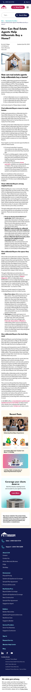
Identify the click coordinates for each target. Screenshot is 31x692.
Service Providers (8, 625)
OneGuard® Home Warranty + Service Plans (15, 669)
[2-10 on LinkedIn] (2, 653)
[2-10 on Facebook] (7, 653)
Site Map (5, 567)
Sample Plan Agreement (10, 581)
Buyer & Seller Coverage (10, 591)
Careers (5, 555)
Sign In (28, 2)
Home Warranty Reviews (10, 561)
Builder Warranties (8, 612)
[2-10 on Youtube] (12, 653)
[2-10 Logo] (3, 8)
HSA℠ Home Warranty (10, 664)
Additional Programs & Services (12, 615)
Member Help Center (9, 644)
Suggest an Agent (8, 603)
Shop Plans (19, 7)
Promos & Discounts (9, 584)
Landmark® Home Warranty (12, 666)
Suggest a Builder (8, 621)
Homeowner (6, 573)
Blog (4, 649)
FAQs (4, 564)
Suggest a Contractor (9, 630)
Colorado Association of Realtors (15, 321)
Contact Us (6, 558)
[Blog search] (9, 15)
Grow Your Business (9, 627)
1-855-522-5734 (9, 2)
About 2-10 (6, 553)
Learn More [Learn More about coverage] (15, 493)
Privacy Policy (24, 689)
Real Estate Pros (8, 589)
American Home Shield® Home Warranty (15, 661)
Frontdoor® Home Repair (11, 659)
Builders (5, 609)
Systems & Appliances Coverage (13, 578)
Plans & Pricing (7, 575)
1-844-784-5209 (17, 547)
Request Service (8, 640)
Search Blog (23, 15)
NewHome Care (7, 618)
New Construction (8, 597)
